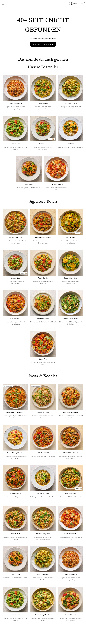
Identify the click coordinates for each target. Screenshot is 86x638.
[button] (43, 4)
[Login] (74, 3)
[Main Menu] (2, 3)
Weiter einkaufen (43, 44)
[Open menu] (82, 4)
